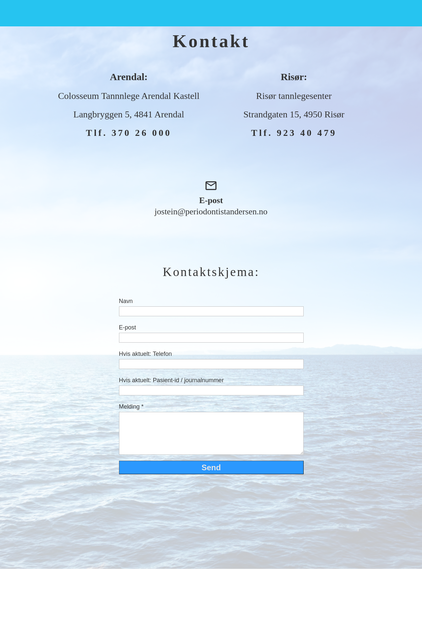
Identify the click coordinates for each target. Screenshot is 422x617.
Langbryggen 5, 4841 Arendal (129, 114)
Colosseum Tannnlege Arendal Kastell (128, 96)
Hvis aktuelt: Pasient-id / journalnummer (171, 380)
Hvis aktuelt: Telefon (145, 354)
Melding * (131, 406)
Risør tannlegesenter (294, 96)
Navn (126, 301)
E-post (127, 327)
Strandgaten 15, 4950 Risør (293, 114)
